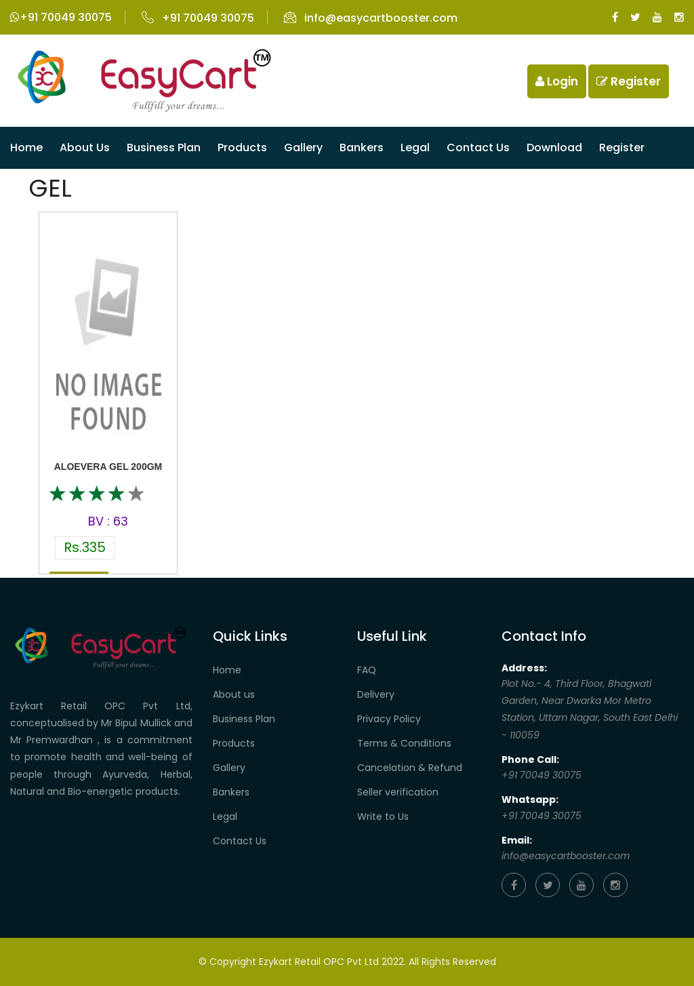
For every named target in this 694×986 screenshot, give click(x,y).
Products (242, 147)
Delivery (375, 694)
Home (26, 147)
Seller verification (397, 792)
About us (234, 694)
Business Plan (164, 147)
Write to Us (383, 816)
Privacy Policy (389, 719)
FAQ (366, 670)
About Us (85, 147)
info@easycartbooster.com (370, 18)
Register (628, 81)
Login (556, 81)
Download (554, 147)
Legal (415, 147)
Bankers (362, 147)
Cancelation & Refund (409, 767)
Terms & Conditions (404, 743)
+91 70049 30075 (61, 17)
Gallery (303, 147)
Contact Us (239, 841)
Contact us (478, 147)
